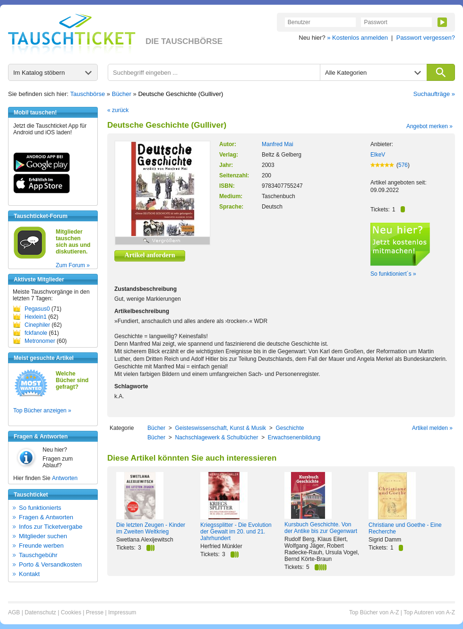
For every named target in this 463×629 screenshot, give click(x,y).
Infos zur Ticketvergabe (50, 526)
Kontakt (29, 573)
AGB (14, 612)
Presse (94, 612)
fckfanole (36, 333)
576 (403, 165)
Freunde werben (41, 545)
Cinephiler (37, 325)
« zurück (118, 110)
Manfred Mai (277, 144)
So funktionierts (40, 507)
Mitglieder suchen (43, 536)
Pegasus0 (37, 309)
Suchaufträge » (434, 93)
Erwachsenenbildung (294, 437)
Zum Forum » (73, 265)
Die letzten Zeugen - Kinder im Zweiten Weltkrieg (150, 528)
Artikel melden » (432, 428)
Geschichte (289, 428)
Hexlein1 (36, 317)
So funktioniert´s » (393, 274)
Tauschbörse (87, 93)
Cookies (71, 612)
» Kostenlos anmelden (357, 37)
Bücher (121, 93)
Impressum (122, 612)
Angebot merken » (429, 126)
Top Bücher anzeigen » (42, 410)
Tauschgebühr (38, 555)
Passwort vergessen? (425, 37)
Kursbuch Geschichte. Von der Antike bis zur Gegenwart (320, 527)
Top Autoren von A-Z (429, 612)
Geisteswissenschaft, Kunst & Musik (220, 428)
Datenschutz (40, 612)
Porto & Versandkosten (50, 564)
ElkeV (377, 154)
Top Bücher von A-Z (374, 612)
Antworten (64, 478)
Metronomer (40, 341)
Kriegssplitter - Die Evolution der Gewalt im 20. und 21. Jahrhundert (236, 532)
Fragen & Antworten (46, 517)
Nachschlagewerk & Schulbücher (216, 437)
